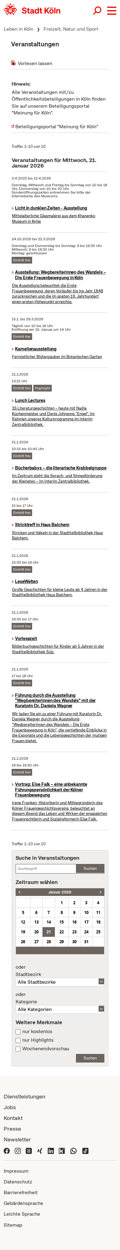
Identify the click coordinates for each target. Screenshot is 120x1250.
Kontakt (13, 1117)
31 (86, 941)
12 (23, 922)
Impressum (16, 1171)
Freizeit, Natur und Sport (70, 29)
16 (74, 922)
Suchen (90, 868)
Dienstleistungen (24, 1096)
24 (86, 932)
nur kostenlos (37, 1031)
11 (98, 912)
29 (61, 941)
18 (98, 922)
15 (61, 922)
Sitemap (13, 1225)
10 (86, 912)
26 (23, 941)
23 (74, 932)
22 (61, 932)
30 (74, 941)
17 (86, 922)
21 (49, 932)
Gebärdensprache (23, 1203)
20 (36, 932)
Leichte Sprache (22, 1214)
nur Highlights (38, 1040)
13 (36, 922)
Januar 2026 (59, 892)
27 (36, 941)
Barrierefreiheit (21, 1192)
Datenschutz (18, 1182)
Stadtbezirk (60, 971)
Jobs (10, 1107)
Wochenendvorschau (45, 1048)
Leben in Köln (18, 29)
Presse (12, 1128)
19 (23, 932)
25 (98, 932)
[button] (111, 10)
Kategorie (60, 998)
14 (49, 922)
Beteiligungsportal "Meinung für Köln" (56, 126)
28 (49, 941)
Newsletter (17, 1139)
